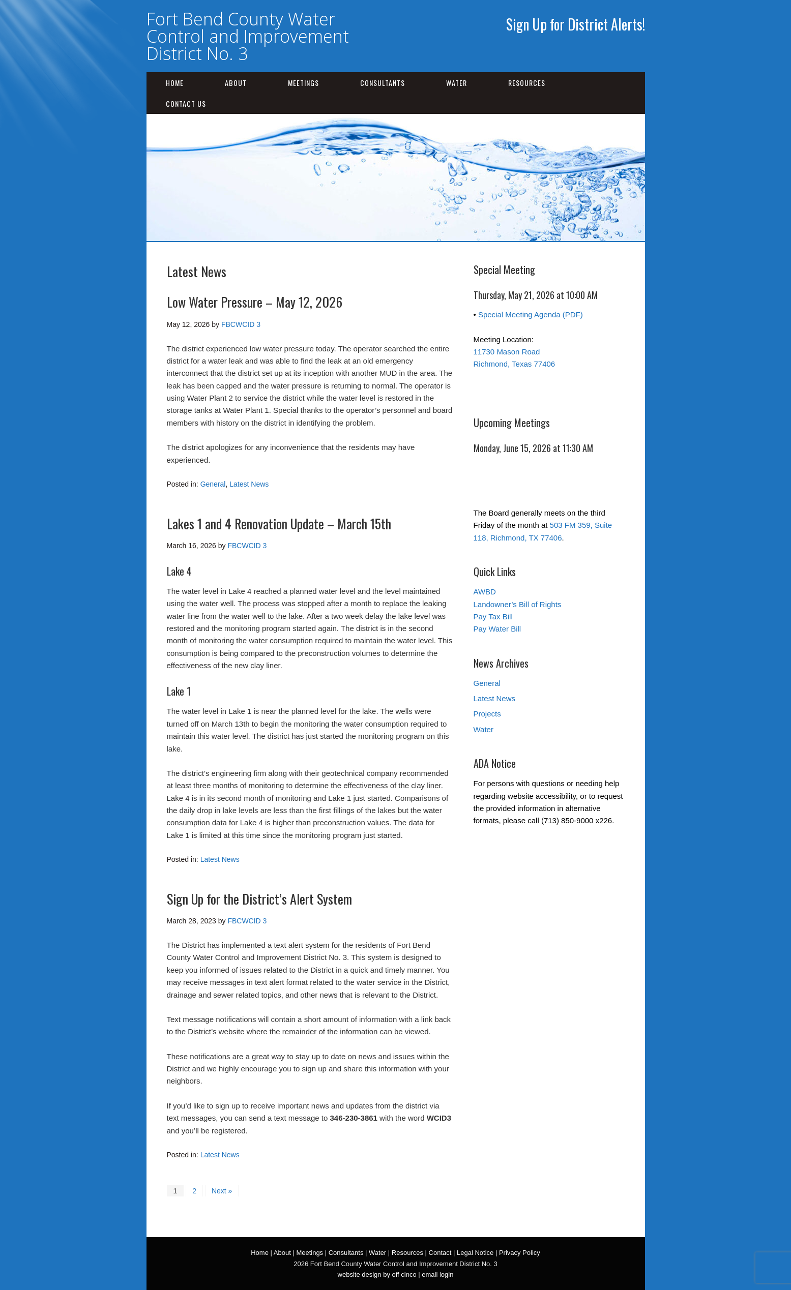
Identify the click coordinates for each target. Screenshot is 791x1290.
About (236, 82)
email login (437, 1274)
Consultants (382, 82)
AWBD (485, 591)
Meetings (303, 82)
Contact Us (186, 103)
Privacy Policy (519, 1252)
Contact (440, 1252)
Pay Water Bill (497, 628)
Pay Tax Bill (493, 616)
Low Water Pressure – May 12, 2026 (254, 302)
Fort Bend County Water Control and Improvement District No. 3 (248, 36)
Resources (526, 82)
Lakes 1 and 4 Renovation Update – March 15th (279, 523)
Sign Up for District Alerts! (575, 24)
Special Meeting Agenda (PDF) (530, 314)
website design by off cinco (377, 1274)
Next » (222, 1191)
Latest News (249, 484)
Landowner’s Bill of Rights (518, 604)
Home (175, 82)
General (213, 484)
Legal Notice (475, 1252)
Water (456, 82)
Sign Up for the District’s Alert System (259, 899)
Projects (487, 713)
